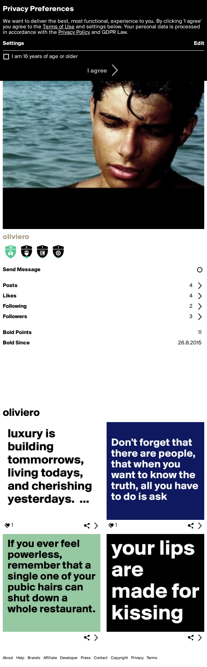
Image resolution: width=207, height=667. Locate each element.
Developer (69, 658)
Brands (34, 658)
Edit (199, 43)
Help (20, 658)
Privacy (137, 658)
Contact (101, 658)
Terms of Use (59, 27)
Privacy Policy (74, 32)
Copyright (119, 658)
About (8, 658)
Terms (152, 658)
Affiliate (50, 658)
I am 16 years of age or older (45, 56)
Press (86, 658)
